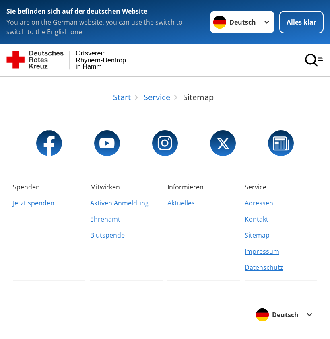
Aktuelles (181, 203)
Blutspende (107, 235)
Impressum (262, 251)
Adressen (259, 203)
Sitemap (257, 235)
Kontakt (256, 219)
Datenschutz (264, 267)
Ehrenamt (105, 219)
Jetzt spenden (33, 203)
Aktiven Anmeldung (119, 203)
